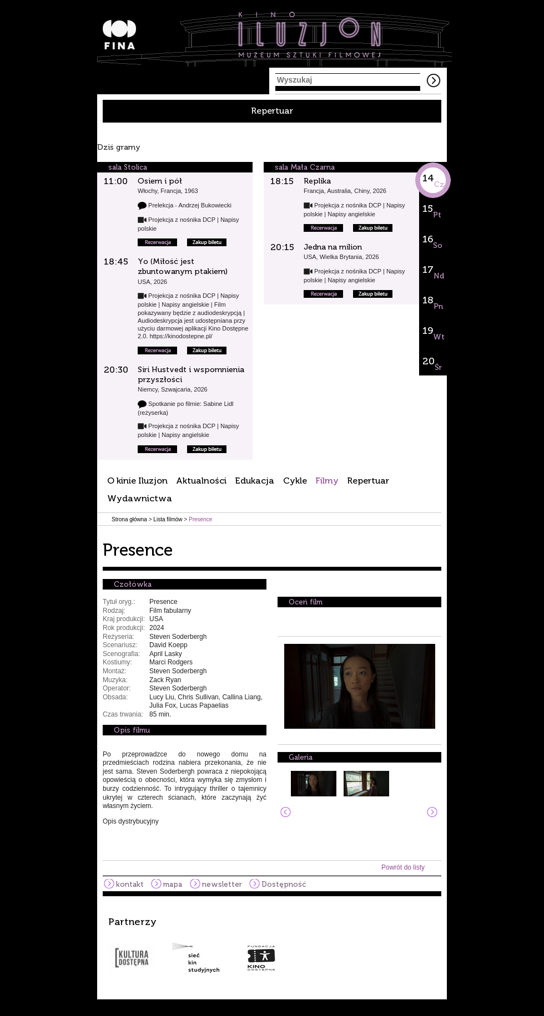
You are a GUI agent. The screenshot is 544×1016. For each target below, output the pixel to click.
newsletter (222, 884)
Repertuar (272, 110)
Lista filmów (167, 519)
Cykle (295, 480)
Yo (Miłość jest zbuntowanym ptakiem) (183, 266)
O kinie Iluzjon (137, 480)
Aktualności (201, 480)
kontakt (130, 884)
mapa (172, 884)
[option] (272, 945)
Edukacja (254, 480)
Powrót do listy (403, 867)
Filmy (327, 480)
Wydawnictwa (139, 498)
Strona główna (129, 519)
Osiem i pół (160, 181)
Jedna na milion (333, 247)
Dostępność (283, 884)
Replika (317, 181)
